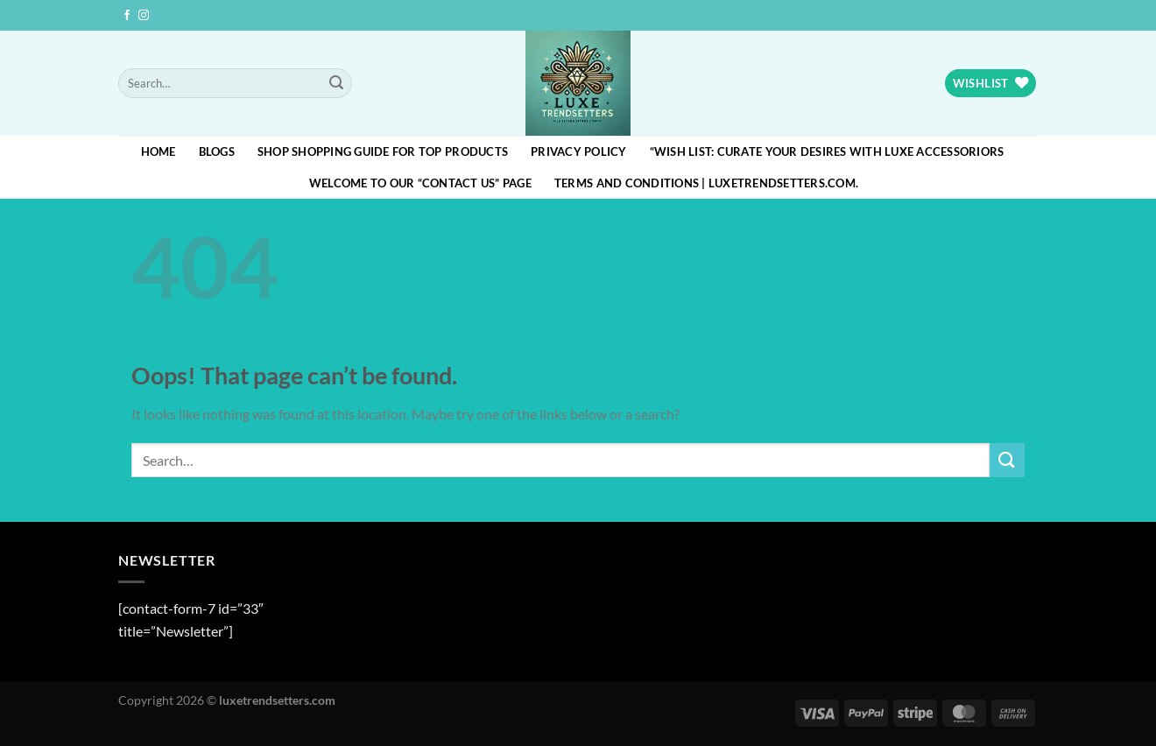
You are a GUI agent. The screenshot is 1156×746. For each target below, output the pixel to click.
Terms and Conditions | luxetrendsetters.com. (706, 183)
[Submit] (336, 83)
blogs (217, 151)
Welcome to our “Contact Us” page (420, 183)
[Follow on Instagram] (143, 16)
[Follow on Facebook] (127, 16)
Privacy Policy (579, 151)
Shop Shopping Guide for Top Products (382, 151)
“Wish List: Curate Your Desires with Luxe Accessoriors (827, 151)
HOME (158, 151)
